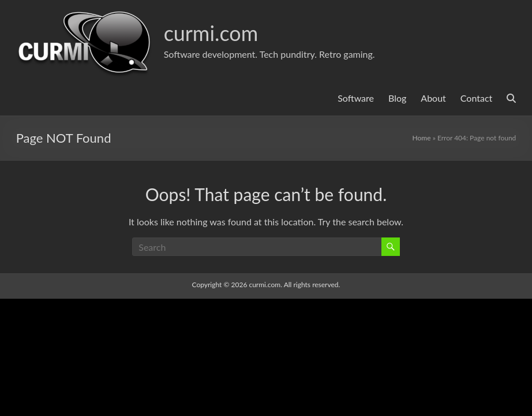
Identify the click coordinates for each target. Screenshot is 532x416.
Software (356, 97)
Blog (397, 97)
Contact (476, 97)
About (433, 97)
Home (422, 137)
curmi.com (211, 33)
